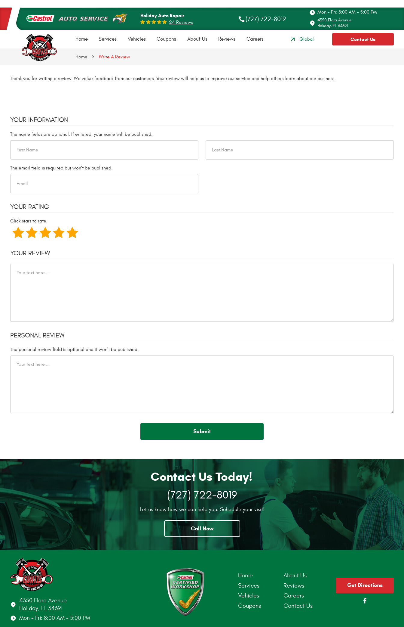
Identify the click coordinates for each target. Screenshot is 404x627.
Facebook (365, 601)
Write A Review (114, 57)
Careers (255, 39)
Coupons (166, 39)
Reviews (226, 39)
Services (108, 39)
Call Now (202, 528)
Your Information (39, 120)
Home (81, 39)
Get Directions (365, 585)
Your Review (30, 253)
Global (301, 39)
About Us (197, 39)
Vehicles (137, 39)
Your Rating (29, 207)
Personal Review (37, 335)
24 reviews (181, 22)
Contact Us (362, 39)
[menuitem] (81, 39)
